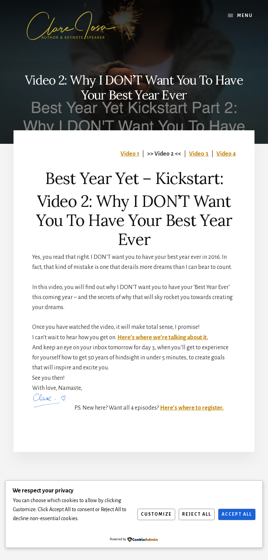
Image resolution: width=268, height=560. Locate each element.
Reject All (196, 514)
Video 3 (198, 154)
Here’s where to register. (192, 408)
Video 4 (226, 154)
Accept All (237, 514)
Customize (156, 514)
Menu (245, 15)
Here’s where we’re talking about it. (162, 337)
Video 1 (129, 154)
